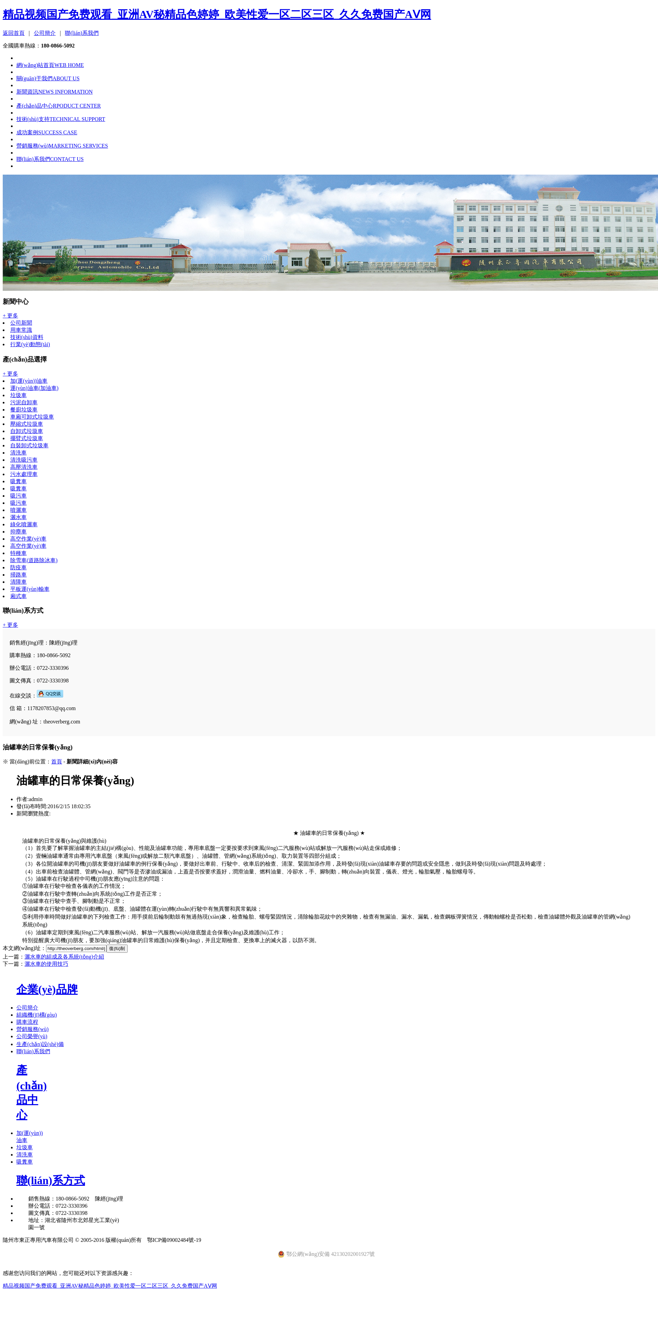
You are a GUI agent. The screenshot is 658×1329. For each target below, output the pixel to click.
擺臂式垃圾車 (26, 438)
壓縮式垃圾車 (26, 424)
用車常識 (21, 330)
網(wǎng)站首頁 (50, 65)
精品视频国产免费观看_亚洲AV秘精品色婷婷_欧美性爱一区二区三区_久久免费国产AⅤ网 (217, 14)
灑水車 (18, 517)
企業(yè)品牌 (47, 989)
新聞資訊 (54, 92)
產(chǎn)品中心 (58, 106)
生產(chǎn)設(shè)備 (40, 1044)
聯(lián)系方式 (50, 1180)
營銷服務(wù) (62, 146)
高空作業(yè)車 (28, 539)
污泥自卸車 (24, 402)
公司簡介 (45, 33)
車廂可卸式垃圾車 (32, 417)
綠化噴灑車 (24, 524)
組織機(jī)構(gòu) (36, 1015)
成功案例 (46, 132)
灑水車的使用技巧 (46, 964)
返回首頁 (14, 33)
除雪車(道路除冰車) (34, 560)
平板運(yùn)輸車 (29, 589)
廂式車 (18, 596)
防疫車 (18, 567)
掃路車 (18, 575)
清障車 (18, 582)
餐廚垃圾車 (24, 409)
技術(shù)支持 (60, 119)
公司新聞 (21, 323)
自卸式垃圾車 (26, 431)
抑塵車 (18, 531)
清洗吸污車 (24, 460)
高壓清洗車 (24, 467)
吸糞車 (18, 481)
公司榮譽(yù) (31, 1036)
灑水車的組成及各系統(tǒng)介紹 (64, 957)
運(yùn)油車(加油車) (34, 388)
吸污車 (18, 496)
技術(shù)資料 (26, 337)
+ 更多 (10, 315)
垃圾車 (18, 395)
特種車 (18, 553)
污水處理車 (24, 474)
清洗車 (18, 453)
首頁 (56, 761)
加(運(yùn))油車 (28, 381)
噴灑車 (18, 510)
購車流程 (27, 1022)
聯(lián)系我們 (82, 33)
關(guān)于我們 (48, 78)
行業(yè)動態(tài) (30, 344)
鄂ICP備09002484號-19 (174, 1240)
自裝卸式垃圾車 (29, 445)
